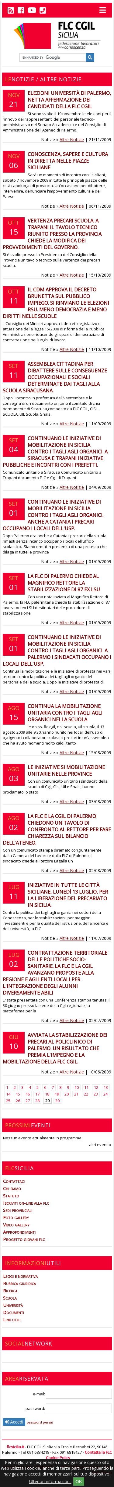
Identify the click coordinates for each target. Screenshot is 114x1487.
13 (106, 1087)
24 (105, 1094)
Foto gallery (16, 1217)
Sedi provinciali (17, 1210)
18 (47, 1094)
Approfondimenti (19, 1232)
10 (76, 1087)
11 (86, 1087)
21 (76, 1094)
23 (96, 1094)
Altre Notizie (72, 139)
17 (37, 1094)
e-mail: (72, 1394)
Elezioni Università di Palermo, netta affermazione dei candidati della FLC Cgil (69, 100)
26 (18, 1100)
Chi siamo (12, 1188)
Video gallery (16, 1225)
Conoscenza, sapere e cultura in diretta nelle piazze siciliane (68, 161)
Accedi (14, 1422)
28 (37, 1100)
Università (13, 1305)
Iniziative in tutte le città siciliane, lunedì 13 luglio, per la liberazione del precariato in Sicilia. (68, 895)
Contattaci (14, 1181)
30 (57, 1100)
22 (86, 1094)
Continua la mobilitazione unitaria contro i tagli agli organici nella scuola (65, 713)
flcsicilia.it (15, 1447)
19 (57, 1094)
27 (28, 1100)
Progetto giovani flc (24, 1239)
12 (96, 1087)
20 (66, 1094)
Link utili (11, 1320)
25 (8, 1100)
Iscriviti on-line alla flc (26, 1203)
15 (18, 1094)
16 (28, 1094)
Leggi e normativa (20, 1276)
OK (78, 1481)
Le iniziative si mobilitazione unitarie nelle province (66, 770)
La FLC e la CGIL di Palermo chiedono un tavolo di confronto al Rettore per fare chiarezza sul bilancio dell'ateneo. (57, 829)
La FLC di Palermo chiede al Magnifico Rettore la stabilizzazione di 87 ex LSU (64, 583)
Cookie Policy (58, 1457)
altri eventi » (100, 1144)
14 (8, 1094)
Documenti (13, 1312)
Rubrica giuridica (19, 1283)
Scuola (10, 1298)
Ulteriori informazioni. (50, 1481)
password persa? (40, 1422)
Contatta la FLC (98, 1452)
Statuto (11, 1196)
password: (69, 1408)
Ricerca (10, 1290)
